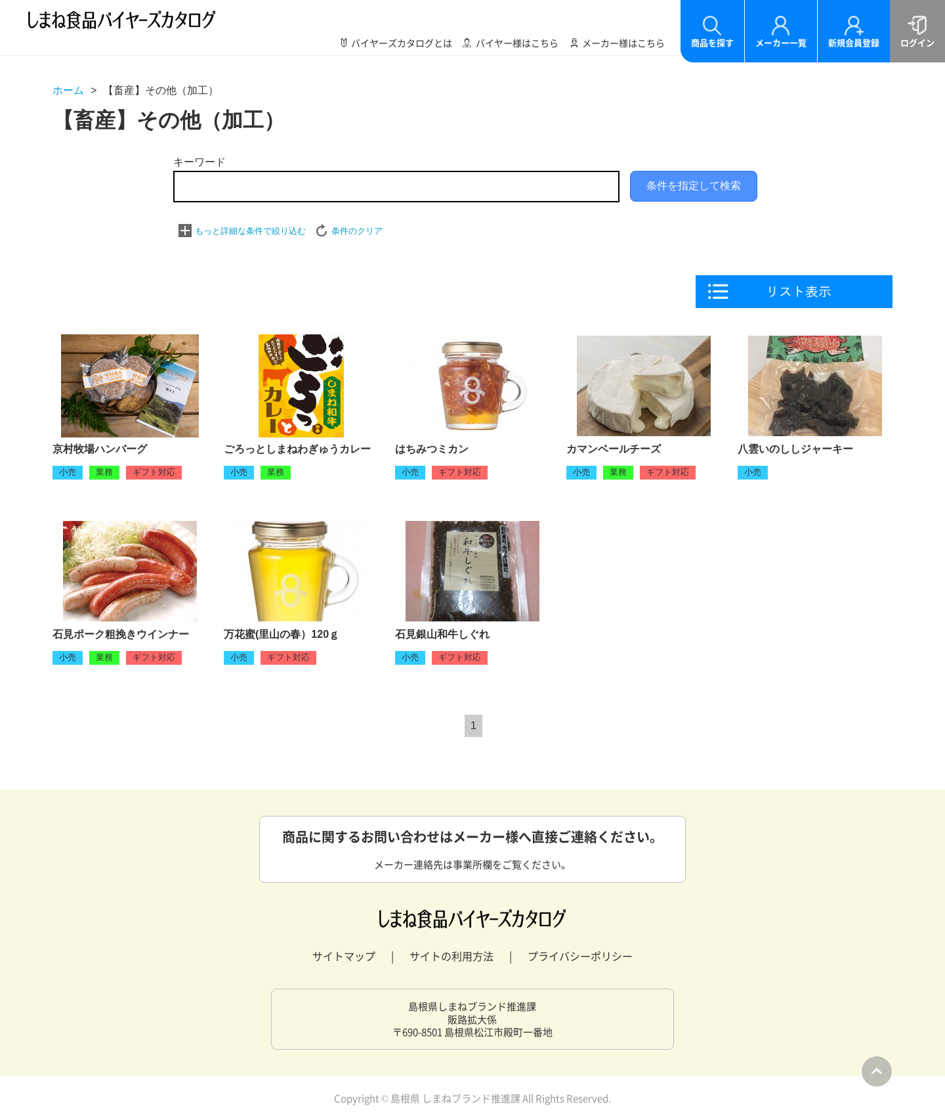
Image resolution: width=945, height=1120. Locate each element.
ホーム (68, 90)
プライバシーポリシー (580, 956)
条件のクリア (357, 231)
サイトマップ (343, 956)
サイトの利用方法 (452, 956)
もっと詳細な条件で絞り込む (250, 231)
